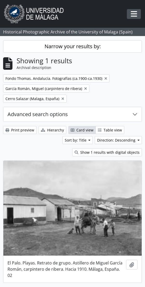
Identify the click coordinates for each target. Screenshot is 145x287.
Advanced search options (38, 114)
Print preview (19, 130)
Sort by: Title (76, 140)
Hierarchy (52, 130)
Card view (82, 130)
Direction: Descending (116, 140)
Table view (110, 130)
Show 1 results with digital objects (107, 152)
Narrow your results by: (73, 46)
